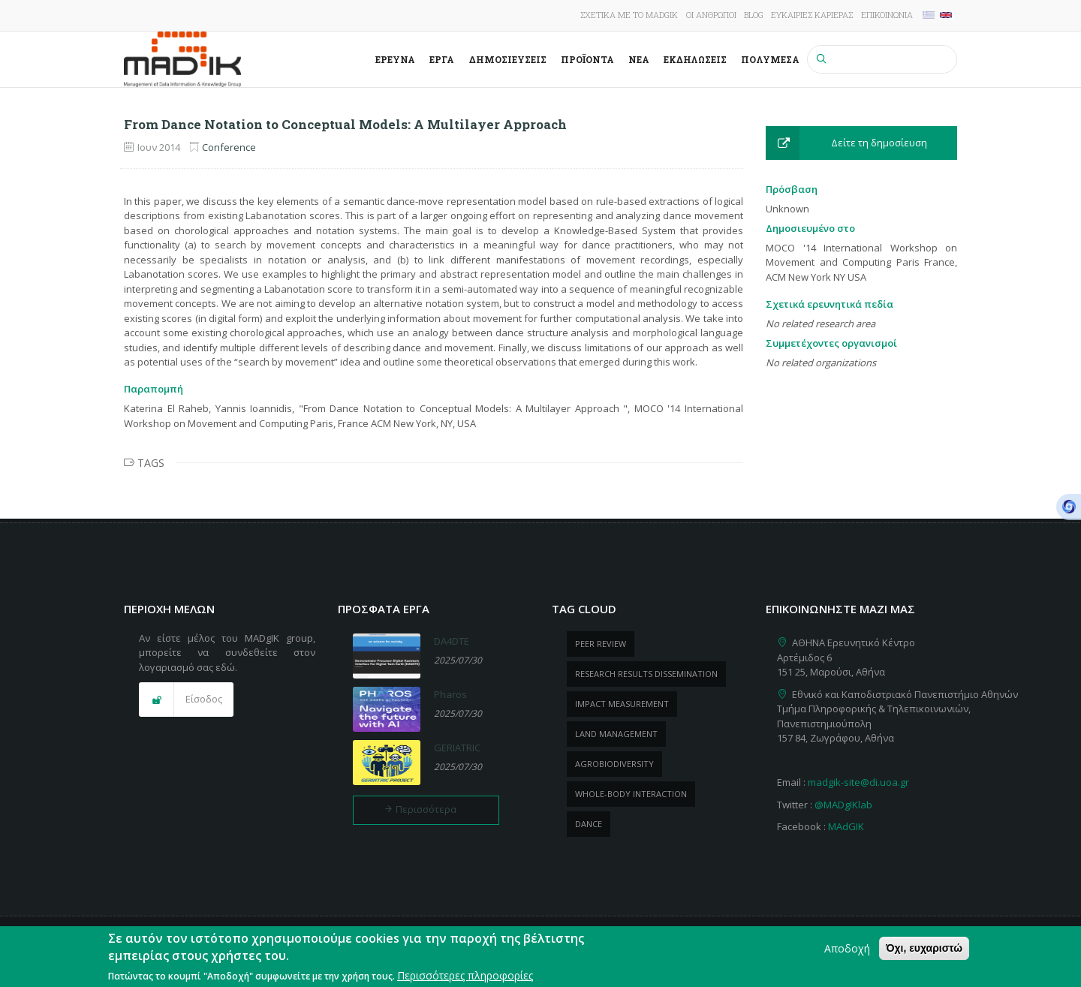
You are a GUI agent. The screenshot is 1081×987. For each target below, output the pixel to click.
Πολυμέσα (770, 59)
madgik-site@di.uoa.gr (858, 782)
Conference (229, 147)
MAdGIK (846, 826)
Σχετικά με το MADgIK (629, 14)
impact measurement (622, 703)
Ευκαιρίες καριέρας (812, 14)
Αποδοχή (847, 954)
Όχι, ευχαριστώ (924, 954)
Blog (753, 14)
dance (588, 823)
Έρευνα (395, 59)
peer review (600, 643)
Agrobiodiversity (614, 763)
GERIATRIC (457, 747)
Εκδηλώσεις (695, 59)
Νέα (638, 59)
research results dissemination (646, 673)
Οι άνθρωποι (711, 14)
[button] (861, 143)
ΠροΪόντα (587, 59)
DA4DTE (451, 641)
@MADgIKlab (843, 804)
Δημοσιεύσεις (508, 59)
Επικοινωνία (887, 14)
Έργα (441, 59)
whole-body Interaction (631, 793)
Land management (616, 733)
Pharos (450, 694)
